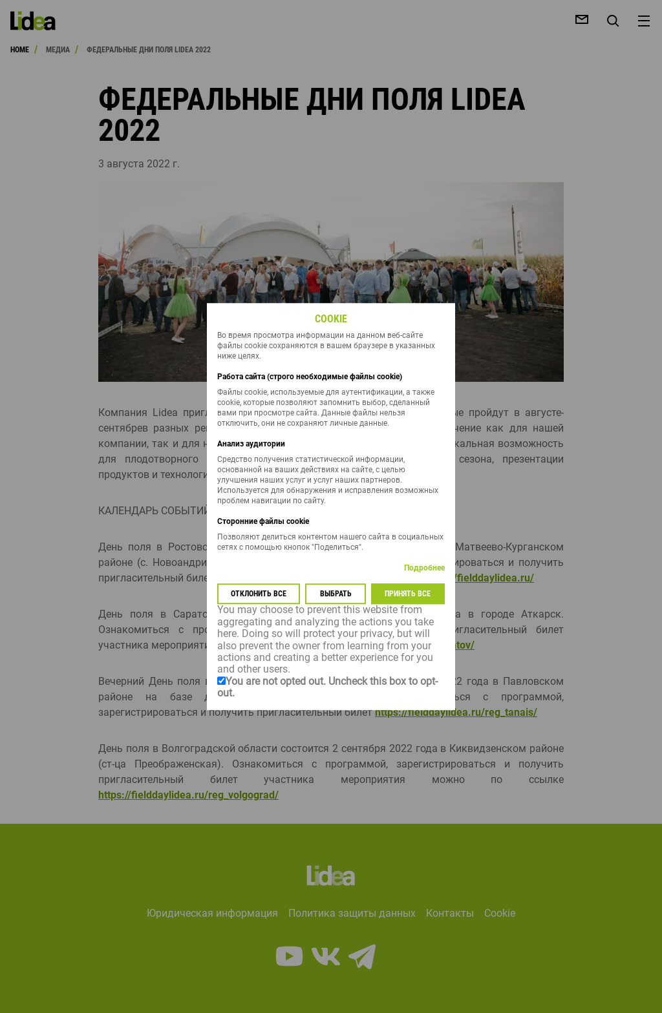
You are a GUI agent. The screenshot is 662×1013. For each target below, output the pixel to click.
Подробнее (424, 568)
